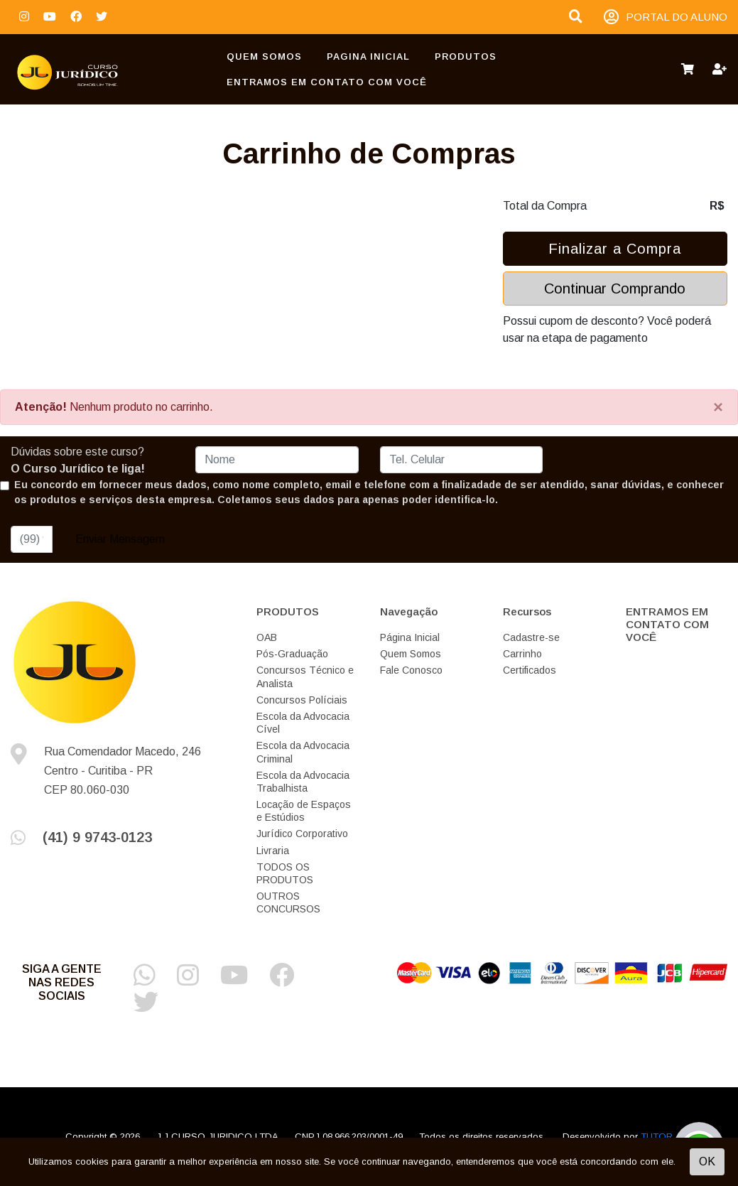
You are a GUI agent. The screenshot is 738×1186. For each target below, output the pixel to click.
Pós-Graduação (292, 653)
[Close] (718, 407)
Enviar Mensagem (120, 539)
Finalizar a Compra (614, 249)
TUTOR (657, 1136)
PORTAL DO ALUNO (665, 17)
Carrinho (522, 653)
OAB (266, 637)
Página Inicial (410, 637)
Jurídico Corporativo (302, 833)
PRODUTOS (465, 56)
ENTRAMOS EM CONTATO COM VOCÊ (327, 82)
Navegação (409, 611)
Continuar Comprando (614, 288)
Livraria (272, 850)
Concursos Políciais (301, 700)
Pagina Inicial (368, 56)
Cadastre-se (531, 637)
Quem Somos (264, 56)
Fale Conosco (411, 670)
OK (707, 1161)
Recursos (527, 611)
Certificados (529, 670)
